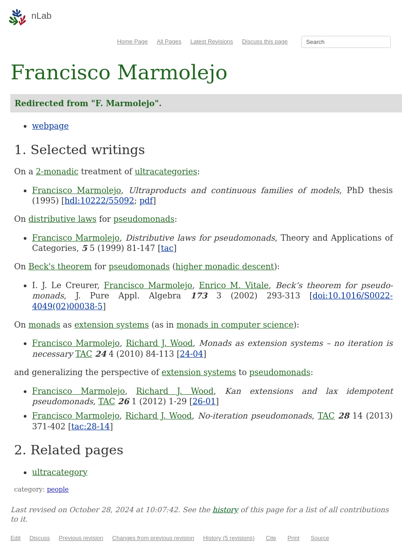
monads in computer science (235, 324)
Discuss (40, 538)
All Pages (169, 41)
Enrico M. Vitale (234, 285)
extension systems (111, 324)
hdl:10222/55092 (99, 200)
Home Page (132, 41)
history (225, 509)
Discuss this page (265, 41)
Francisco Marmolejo (76, 190)
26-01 (204, 401)
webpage (50, 125)
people (58, 489)
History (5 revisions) (229, 538)
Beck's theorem (59, 266)
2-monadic (57, 171)
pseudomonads (143, 219)
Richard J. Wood (159, 343)
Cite (271, 538)
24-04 (191, 353)
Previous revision (81, 538)
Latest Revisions (211, 41)
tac (167, 248)
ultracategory (59, 472)
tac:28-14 (90, 426)
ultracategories (166, 171)
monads (44, 324)
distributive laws (62, 219)
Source (320, 538)
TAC (83, 353)
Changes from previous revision (153, 538)
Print (293, 538)
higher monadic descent (225, 266)
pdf (146, 200)
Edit (15, 538)
